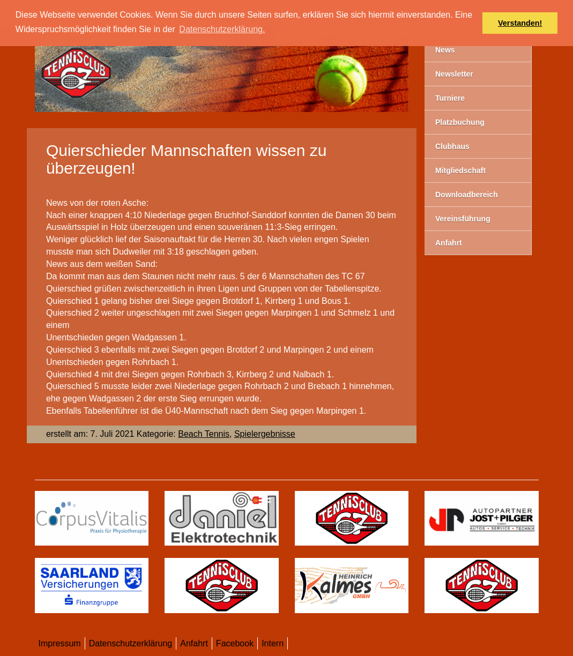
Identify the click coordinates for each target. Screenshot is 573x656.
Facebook (235, 643)
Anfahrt (194, 643)
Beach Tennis (203, 433)
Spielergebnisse (264, 433)
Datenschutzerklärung (131, 643)
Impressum (60, 643)
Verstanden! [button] (520, 23)
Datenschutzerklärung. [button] (222, 29)
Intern (273, 643)
